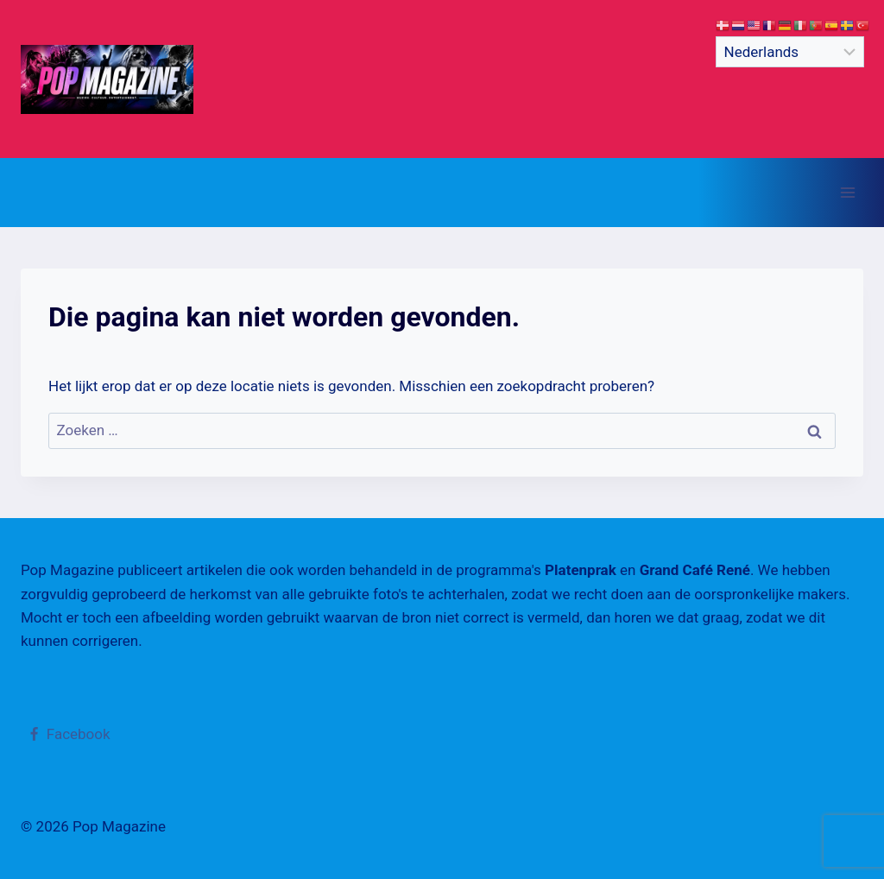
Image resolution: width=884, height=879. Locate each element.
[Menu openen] (847, 192)
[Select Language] (790, 51)
